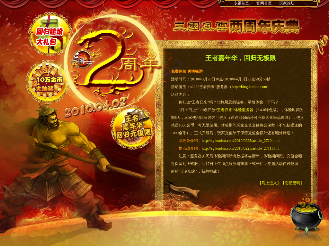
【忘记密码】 (292, 183)
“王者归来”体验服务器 (234, 110)
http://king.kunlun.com (249, 87)
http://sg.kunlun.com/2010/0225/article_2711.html (241, 148)
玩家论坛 (287, 3)
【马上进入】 (269, 183)
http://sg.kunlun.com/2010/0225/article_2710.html (241, 140)
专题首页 (241, 3)
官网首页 (264, 3)
